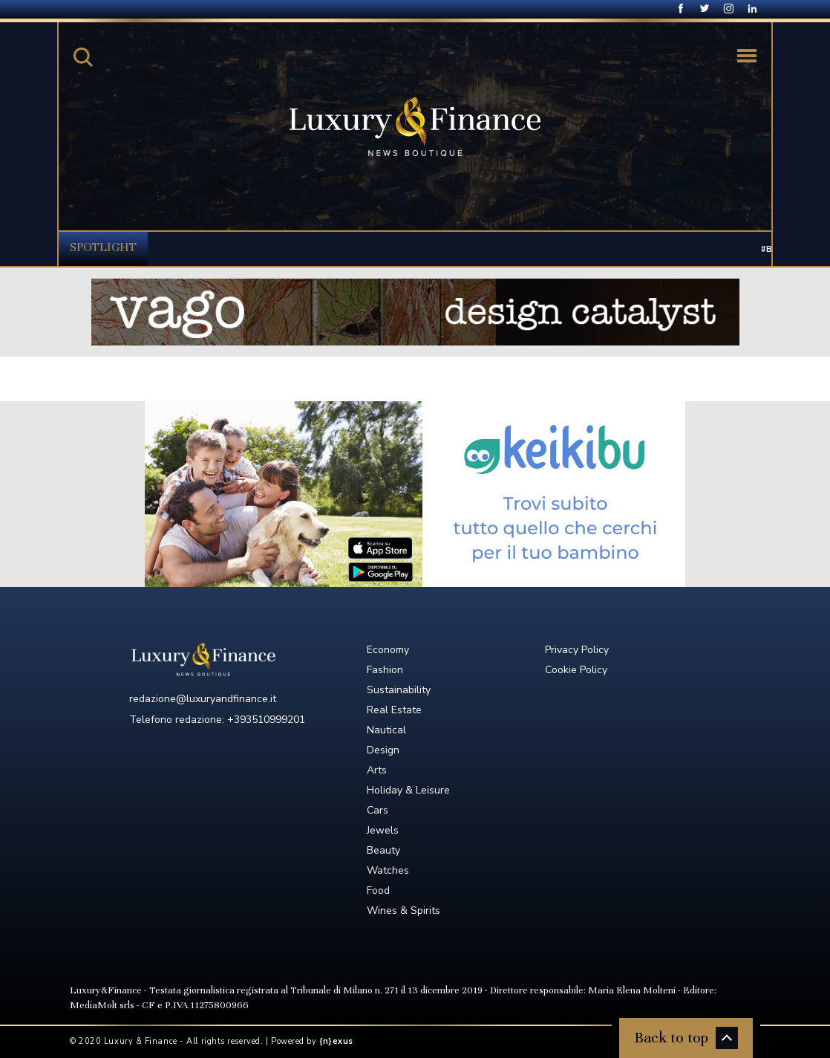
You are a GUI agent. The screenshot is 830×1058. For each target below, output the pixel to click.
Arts (377, 770)
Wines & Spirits (403, 910)
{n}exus (336, 1041)
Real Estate (394, 710)
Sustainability (399, 690)
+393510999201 (266, 720)
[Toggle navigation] (747, 55)
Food (378, 890)
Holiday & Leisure (408, 790)
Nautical (386, 730)
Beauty (383, 850)
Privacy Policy (577, 650)
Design (383, 750)
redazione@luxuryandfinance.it (202, 699)
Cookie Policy (576, 670)
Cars (377, 810)
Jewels (383, 830)
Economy (388, 650)
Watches (388, 870)
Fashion (385, 670)
